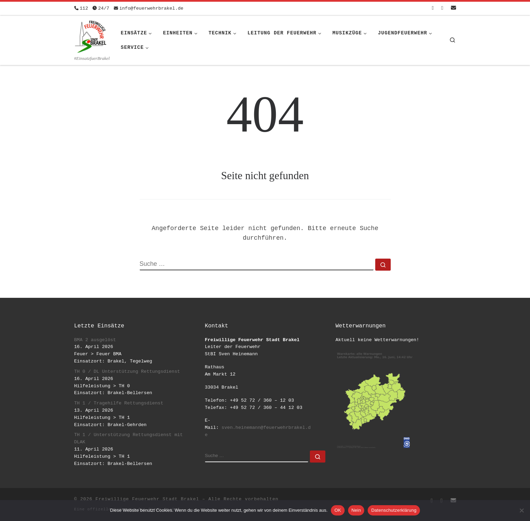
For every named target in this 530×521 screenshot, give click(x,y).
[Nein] (521, 510)
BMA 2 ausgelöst (95, 340)
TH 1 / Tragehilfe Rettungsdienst (118, 403)
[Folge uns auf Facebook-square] (433, 8)
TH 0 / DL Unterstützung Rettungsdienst (127, 371)
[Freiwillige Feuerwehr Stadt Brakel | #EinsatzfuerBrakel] (90, 35)
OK (337, 510)
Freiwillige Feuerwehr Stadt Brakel (147, 499)
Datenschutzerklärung (393, 510)
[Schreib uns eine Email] (453, 8)
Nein (356, 510)
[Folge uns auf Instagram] (442, 8)
